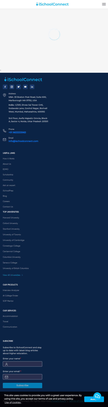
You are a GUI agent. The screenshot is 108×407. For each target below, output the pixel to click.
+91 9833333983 (17, 132)
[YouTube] (25, 87)
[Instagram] (12, 87)
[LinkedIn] (32, 87)
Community (8, 180)
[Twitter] (18, 87)
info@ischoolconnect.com (23, 141)
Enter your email (12, 371)
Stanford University (11, 229)
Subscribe (22, 385)
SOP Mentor (8, 301)
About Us (7, 164)
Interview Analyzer (11, 290)
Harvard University (11, 218)
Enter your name (12, 358)
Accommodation (10, 316)
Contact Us (8, 207)
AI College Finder (10, 296)
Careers (6, 201)
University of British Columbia (16, 268)
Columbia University (12, 257)
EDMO (5, 169)
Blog (5, 196)
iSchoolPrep (8, 191)
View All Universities (13, 275)
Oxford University (10, 223)
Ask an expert (9, 185)
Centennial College (11, 252)
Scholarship (8, 175)
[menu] (104, 4)
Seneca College (10, 263)
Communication (10, 327)
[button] (97, 396)
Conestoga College (11, 246)
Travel (5, 322)
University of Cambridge (13, 240)
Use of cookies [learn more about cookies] (12, 402)
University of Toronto (12, 235)
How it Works (8, 159)
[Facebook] (5, 87)
